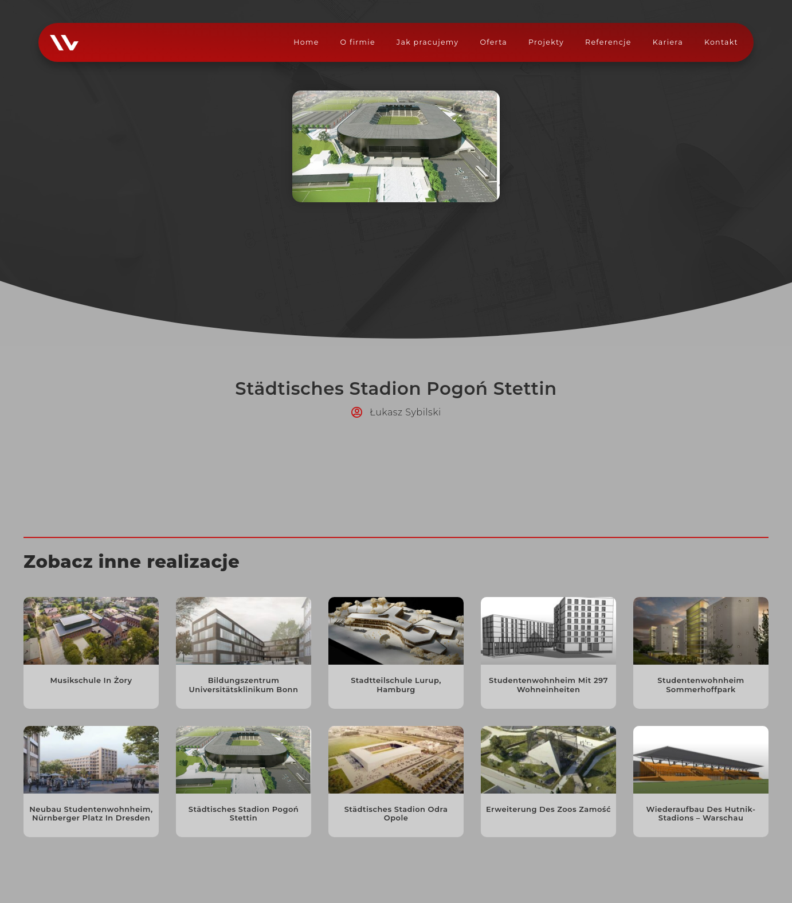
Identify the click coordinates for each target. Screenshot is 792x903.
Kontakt (721, 42)
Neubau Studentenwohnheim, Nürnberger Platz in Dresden (90, 813)
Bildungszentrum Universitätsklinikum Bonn (244, 685)
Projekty (546, 42)
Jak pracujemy (428, 42)
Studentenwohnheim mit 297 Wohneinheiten (548, 685)
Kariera (668, 42)
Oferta (493, 42)
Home (306, 42)
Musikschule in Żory (91, 680)
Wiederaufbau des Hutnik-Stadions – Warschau (701, 813)
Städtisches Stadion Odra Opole (396, 813)
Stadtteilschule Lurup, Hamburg (396, 685)
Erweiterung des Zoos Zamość (548, 809)
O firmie (357, 42)
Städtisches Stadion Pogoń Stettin (244, 813)
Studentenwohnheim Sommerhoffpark (700, 685)
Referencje (608, 42)
